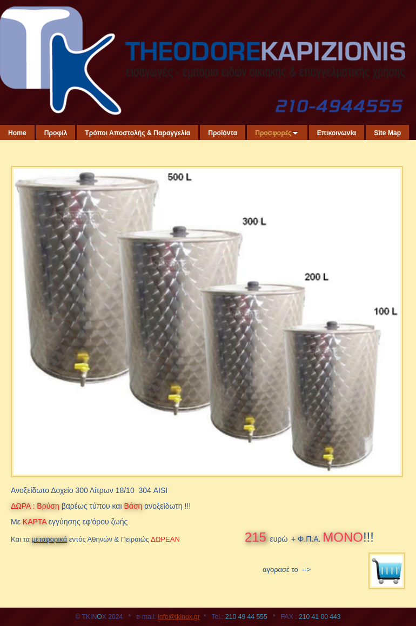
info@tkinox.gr (179, 617)
